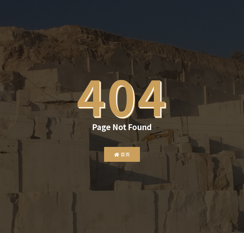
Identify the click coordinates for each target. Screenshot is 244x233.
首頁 (122, 154)
